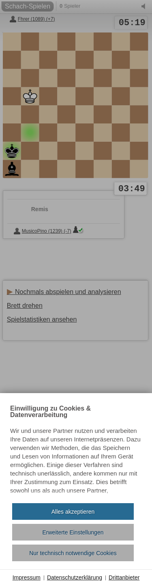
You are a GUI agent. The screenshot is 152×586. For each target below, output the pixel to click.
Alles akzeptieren (73, 511)
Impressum (27, 577)
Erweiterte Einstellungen (73, 532)
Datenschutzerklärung (74, 577)
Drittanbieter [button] (124, 577)
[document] (76, 451)
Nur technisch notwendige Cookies (73, 553)
